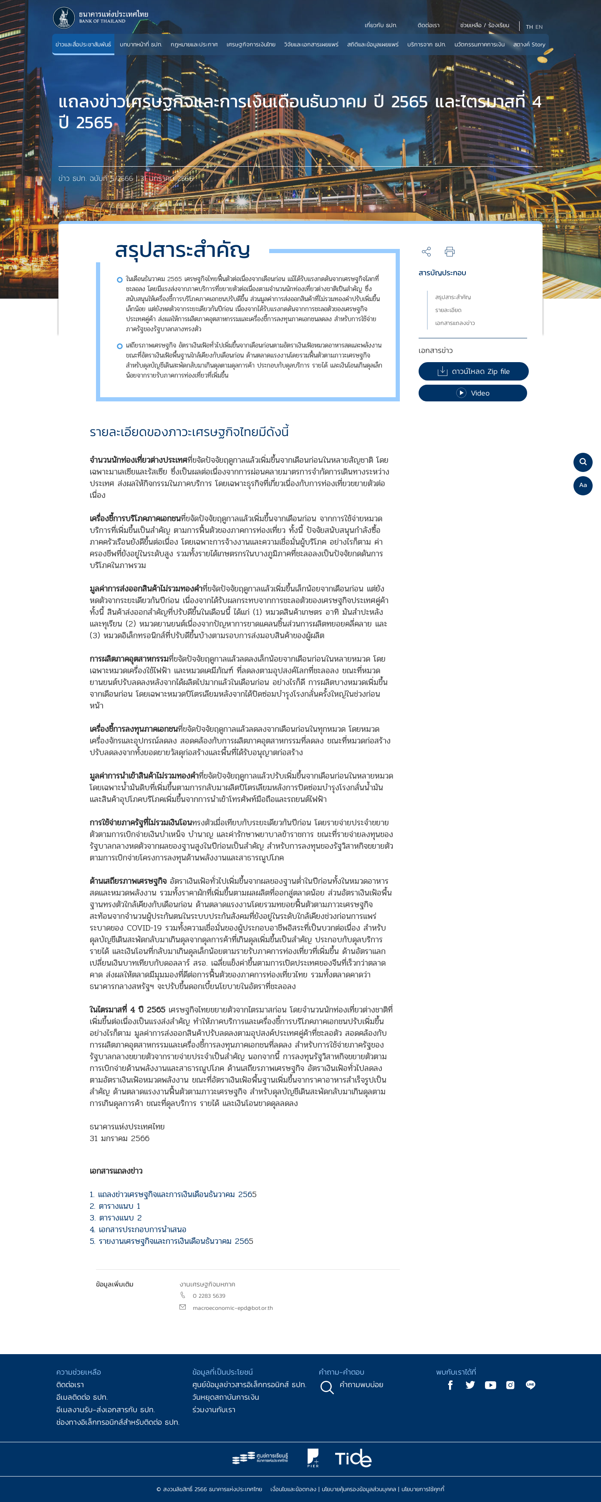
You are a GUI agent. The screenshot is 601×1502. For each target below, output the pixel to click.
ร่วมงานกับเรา (213, 1409)
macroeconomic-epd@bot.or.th (233, 1308)
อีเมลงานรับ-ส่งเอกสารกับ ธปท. (105, 1409)
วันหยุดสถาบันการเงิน (225, 1397)
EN (539, 27)
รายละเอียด (448, 310)
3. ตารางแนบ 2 (116, 1217)
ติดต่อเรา (70, 1384)
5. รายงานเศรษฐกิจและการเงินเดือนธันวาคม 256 (169, 1241)
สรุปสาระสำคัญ (453, 297)
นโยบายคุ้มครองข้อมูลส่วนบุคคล (359, 1489)
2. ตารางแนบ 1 (115, 1206)
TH (529, 27)
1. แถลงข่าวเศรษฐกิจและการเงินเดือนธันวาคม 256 (171, 1194)
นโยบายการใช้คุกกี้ (423, 1489)
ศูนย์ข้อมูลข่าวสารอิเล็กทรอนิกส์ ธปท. (249, 1384)
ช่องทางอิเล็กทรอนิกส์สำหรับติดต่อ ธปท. (117, 1422)
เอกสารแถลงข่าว (455, 323)
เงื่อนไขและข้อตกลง (293, 1489)
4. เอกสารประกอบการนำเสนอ (138, 1229)
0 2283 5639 (209, 1295)
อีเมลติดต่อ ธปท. (82, 1397)
